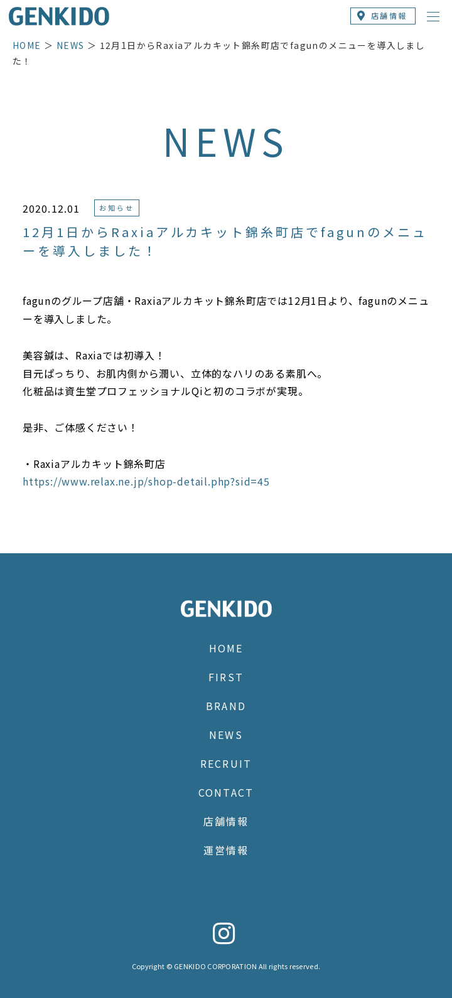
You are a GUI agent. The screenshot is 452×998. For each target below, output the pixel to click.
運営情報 (226, 849)
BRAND (225, 705)
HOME (27, 45)
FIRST (225, 676)
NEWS (70, 45)
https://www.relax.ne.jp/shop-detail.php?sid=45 (146, 481)
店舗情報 (226, 821)
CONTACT (226, 792)
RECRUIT (226, 763)
